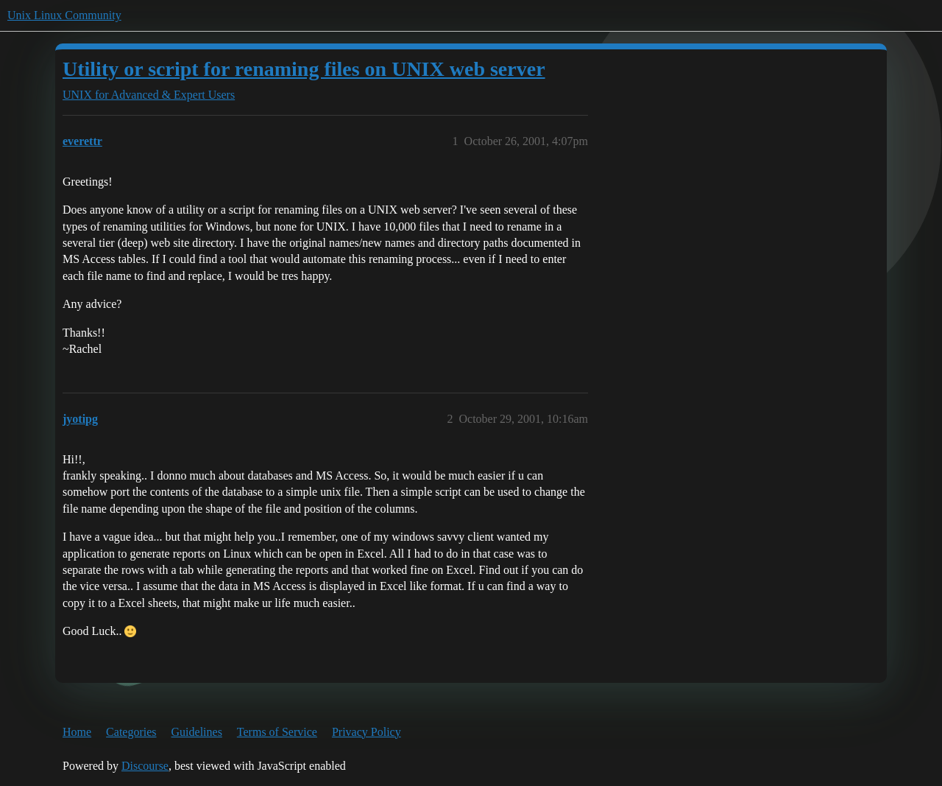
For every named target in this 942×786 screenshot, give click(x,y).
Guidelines (196, 732)
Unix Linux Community (64, 15)
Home (77, 732)
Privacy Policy (366, 732)
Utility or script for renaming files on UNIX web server (304, 68)
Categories (131, 732)
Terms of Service (277, 732)
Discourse (145, 765)
